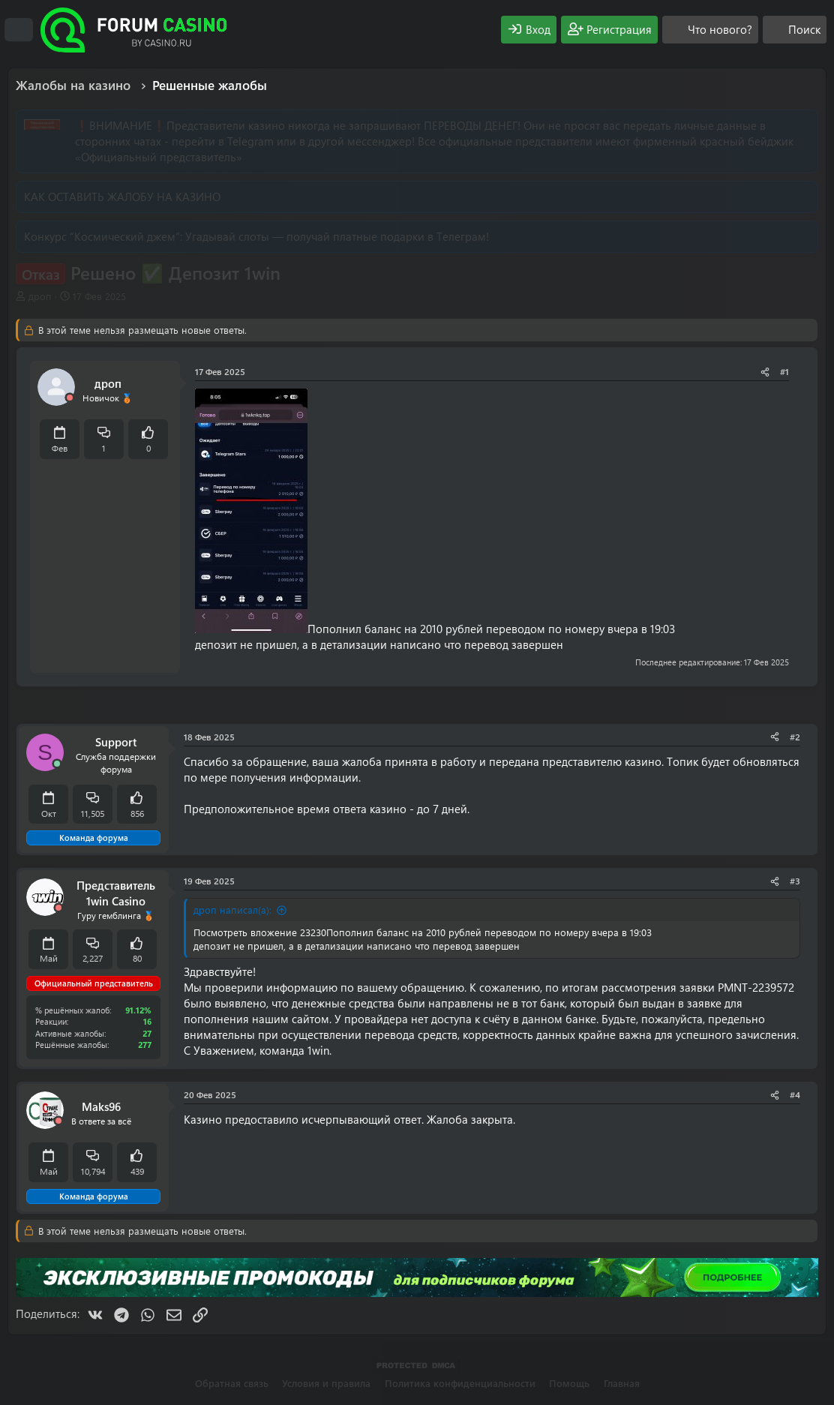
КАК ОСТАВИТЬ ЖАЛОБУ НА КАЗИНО (122, 196)
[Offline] (69, 398)
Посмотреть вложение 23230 (260, 932)
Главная (622, 1382)
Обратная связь (231, 1382)
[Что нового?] (710, 30)
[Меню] (18, 30)
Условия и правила (326, 1382)
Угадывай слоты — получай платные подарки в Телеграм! (337, 236)
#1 (784, 371)
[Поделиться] (765, 371)
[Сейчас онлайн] (57, 764)
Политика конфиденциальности (460, 1382)
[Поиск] (794, 30)
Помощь (569, 1382)
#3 (795, 881)
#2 (795, 737)
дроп (40, 296)
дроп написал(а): (233, 909)
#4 (795, 1094)
